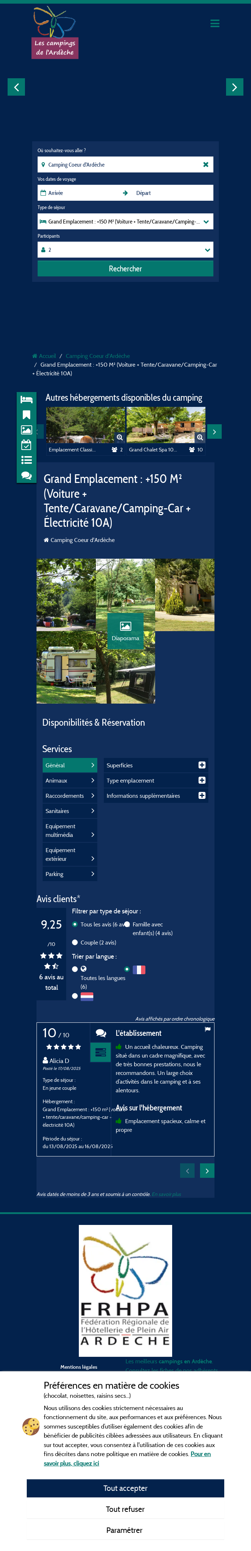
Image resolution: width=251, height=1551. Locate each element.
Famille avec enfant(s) (153, 929)
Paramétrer (125, 1530)
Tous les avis (105, 924)
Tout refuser (125, 1509)
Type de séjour (51, 207)
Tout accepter (125, 1488)
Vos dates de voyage (57, 179)
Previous (16, 87)
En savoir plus (166, 1194)
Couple (98, 942)
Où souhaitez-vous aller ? (62, 150)
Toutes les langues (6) (103, 982)
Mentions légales (78, 1367)
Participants (49, 236)
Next (234, 87)
